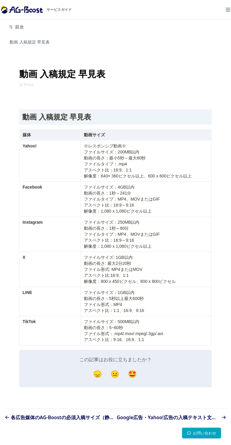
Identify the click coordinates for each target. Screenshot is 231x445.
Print (26, 84)
